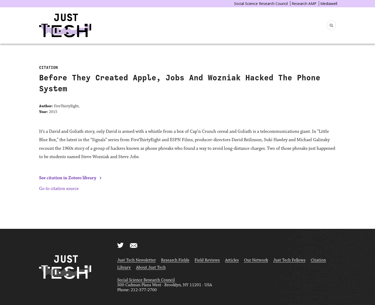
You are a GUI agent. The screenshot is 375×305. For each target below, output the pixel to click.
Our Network (256, 260)
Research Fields (175, 260)
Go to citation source (59, 189)
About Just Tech (151, 267)
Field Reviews (207, 260)
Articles (232, 260)
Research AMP (304, 3)
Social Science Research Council (261, 3)
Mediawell (328, 3)
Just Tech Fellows (289, 260)
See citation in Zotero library (67, 178)
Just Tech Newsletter (136, 260)
